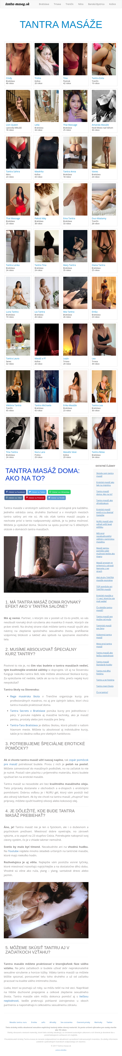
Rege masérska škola (25, 696)
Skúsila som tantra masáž (105, 474)
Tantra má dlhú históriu (103, 672)
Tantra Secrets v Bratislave (27, 711)
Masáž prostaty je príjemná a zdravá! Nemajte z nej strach (105, 567)
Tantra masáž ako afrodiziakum (104, 502)
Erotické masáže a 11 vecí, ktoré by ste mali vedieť (105, 598)
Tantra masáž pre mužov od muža (104, 618)
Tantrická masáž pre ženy (104, 627)
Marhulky (98, 1022)
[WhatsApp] (59, 492)
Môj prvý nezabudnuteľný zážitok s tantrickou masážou (105, 537)
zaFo (43, 1022)
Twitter (109, 1022)
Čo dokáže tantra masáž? (104, 609)
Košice (112, 4)
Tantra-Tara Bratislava (24, 725)
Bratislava (44, 4)
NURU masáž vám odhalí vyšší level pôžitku (104, 524)
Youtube (13, 851)
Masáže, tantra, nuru (18, 1022)
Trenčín (70, 4)
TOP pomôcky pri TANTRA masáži (104, 588)
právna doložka (61, 1050)
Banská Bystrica (96, 4)
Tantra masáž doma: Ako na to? (104, 493)
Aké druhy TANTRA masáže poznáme (105, 579)
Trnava (57, 4)
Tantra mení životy (105, 686)
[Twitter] (37, 492)
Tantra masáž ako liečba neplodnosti (104, 654)
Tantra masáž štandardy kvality (104, 663)
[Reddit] (56, 498)
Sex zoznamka (66, 1022)
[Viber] (13, 498)
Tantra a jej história (105, 680)
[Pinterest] (35, 498)
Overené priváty (83, 1022)
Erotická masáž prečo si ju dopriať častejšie (104, 512)
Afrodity (53, 1022)
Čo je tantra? (102, 692)
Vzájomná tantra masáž (104, 636)
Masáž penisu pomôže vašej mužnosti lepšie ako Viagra (105, 552)
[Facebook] (15, 492)
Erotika (34, 1022)
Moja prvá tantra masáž (104, 645)
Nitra (80, 4)
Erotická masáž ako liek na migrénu (105, 484)
